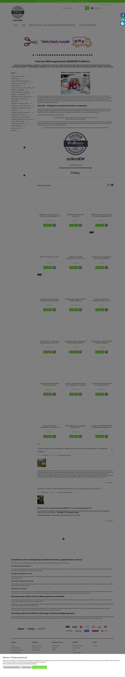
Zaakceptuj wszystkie (40, 667)
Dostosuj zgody (26, 667)
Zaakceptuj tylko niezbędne (12, 667)
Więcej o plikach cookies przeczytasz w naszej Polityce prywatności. (20, 663)
